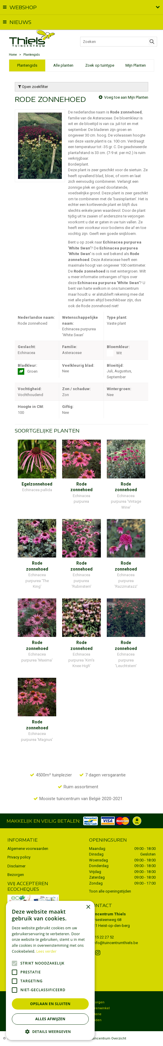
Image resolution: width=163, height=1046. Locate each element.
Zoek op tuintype (99, 65)
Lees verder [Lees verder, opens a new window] (46, 951)
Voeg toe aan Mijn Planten (126, 97)
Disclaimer (16, 866)
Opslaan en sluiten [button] (50, 1003)
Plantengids (27, 65)
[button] (50, 1031)
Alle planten (63, 65)
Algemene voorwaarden (27, 848)
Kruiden (95, 1020)
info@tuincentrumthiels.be (115, 943)
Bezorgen (15, 874)
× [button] (88, 907)
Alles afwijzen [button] (50, 1018)
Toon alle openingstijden (110, 891)
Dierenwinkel (99, 1008)
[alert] (50, 970)
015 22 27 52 (103, 937)
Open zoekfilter (33, 86)
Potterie (95, 1014)
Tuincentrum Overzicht (108, 1038)
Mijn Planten (135, 65)
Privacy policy (18, 857)
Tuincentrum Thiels (107, 914)
